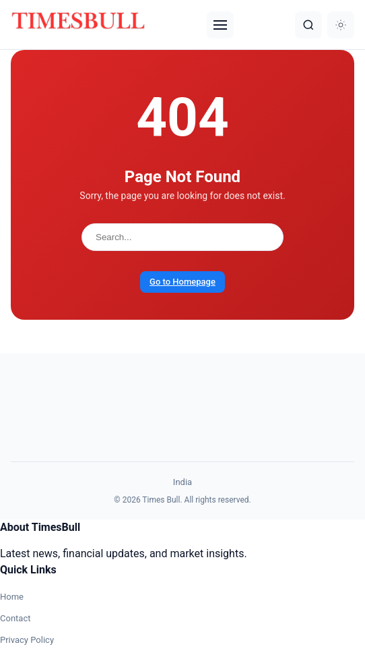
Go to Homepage (182, 282)
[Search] (308, 24)
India (182, 482)
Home (12, 597)
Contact (15, 618)
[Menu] (220, 24)
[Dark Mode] (340, 24)
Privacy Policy (27, 640)
